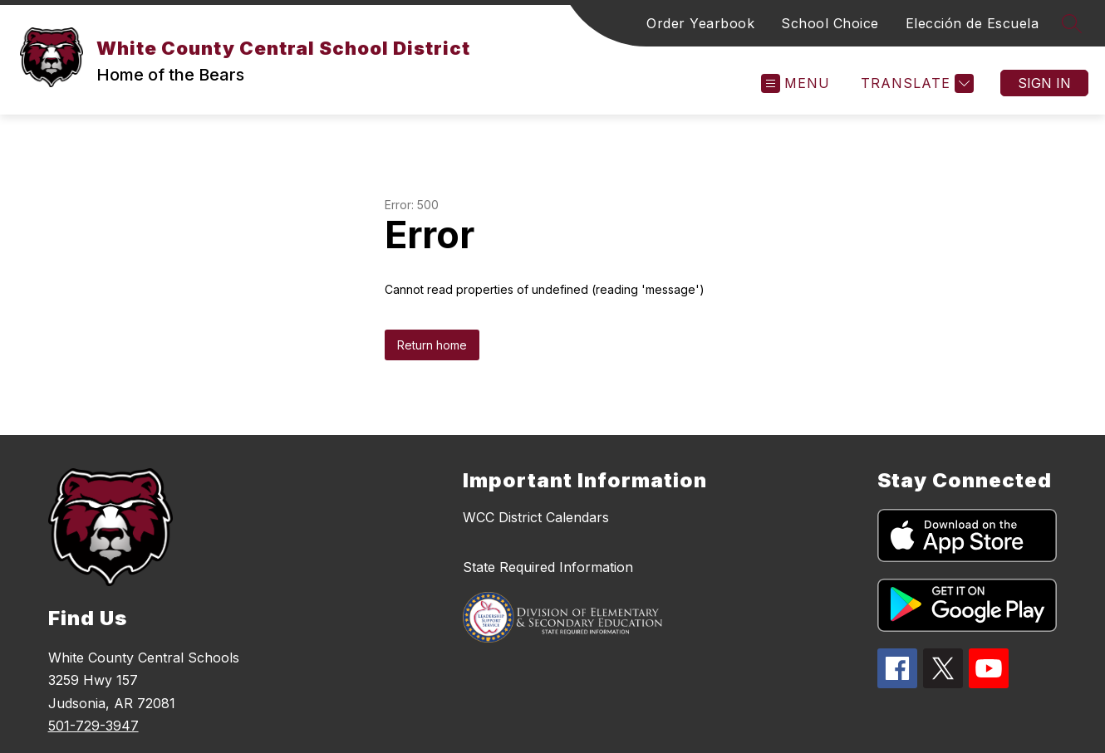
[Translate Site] (915, 83)
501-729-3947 (93, 725)
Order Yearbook (700, 23)
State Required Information (548, 567)
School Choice (830, 23)
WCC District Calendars (536, 517)
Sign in (1044, 83)
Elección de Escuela (972, 23)
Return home (432, 345)
